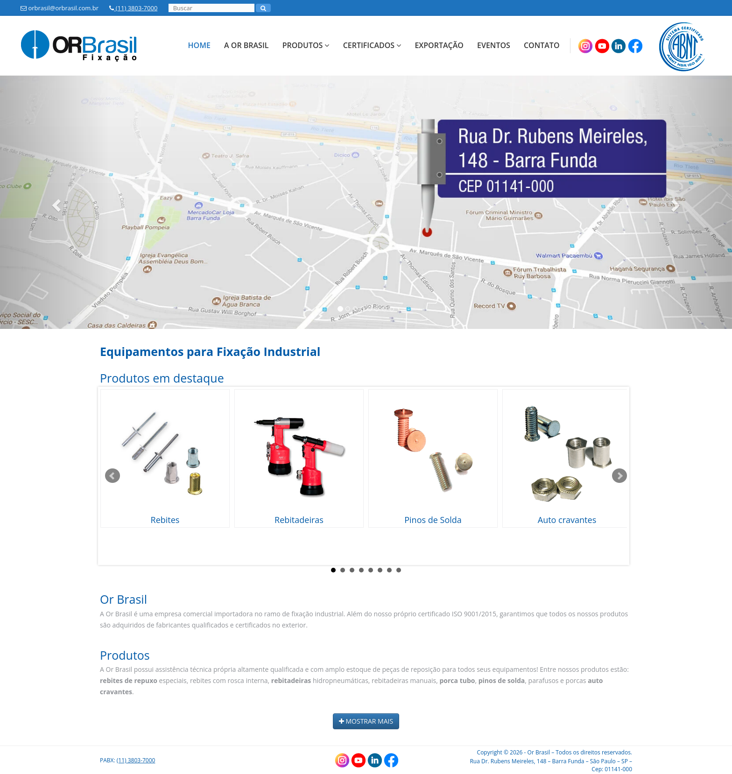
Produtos (306, 45)
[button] (55, 202)
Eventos (493, 45)
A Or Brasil (246, 45)
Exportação (439, 45)
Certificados (372, 45)
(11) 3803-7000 (133, 8)
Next (619, 475)
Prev (112, 475)
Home (199, 45)
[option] (366, 202)
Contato (542, 45)
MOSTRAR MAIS (366, 721)
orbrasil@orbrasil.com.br (60, 8)
